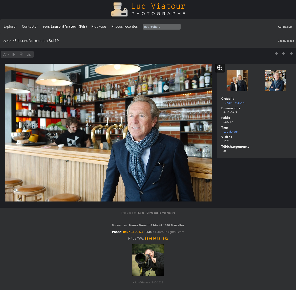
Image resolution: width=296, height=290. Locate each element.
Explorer (10, 26)
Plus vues (98, 26)
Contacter (30, 26)
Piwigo (140, 212)
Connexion (285, 27)
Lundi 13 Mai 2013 (234, 103)
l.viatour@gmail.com (169, 232)
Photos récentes (124, 26)
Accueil (7, 41)
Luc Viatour (230, 131)
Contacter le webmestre (161, 212)
